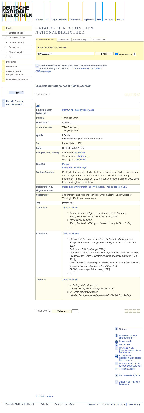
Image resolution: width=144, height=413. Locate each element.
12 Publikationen (70, 233)
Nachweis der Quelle (129, 375)
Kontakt (39, 19)
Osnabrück (79, 152)
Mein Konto (109, 19)
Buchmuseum (99, 39)
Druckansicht (125, 341)
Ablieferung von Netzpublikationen (14, 73)
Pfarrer (65, 164)
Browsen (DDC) (16, 42)
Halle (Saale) (81, 156)
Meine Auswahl (16, 52)
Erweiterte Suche (17, 38)
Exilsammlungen (80, 39)
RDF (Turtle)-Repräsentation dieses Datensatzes (130, 357)
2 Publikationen (70, 279)
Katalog (9, 28)
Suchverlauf (14, 47)
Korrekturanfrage (125, 369)
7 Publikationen (70, 207)
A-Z (47, 19)
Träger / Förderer (59, 19)
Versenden (124, 344)
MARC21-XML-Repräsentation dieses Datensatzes (130, 350)
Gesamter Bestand (45, 39)
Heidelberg (80, 159)
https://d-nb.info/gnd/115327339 (78, 110)
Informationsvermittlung (17, 79)
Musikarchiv (63, 39)
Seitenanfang (134, 404)
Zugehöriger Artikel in (129, 383)
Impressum (89, 19)
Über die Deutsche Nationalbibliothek (15, 102)
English (120, 19)
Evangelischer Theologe (74, 167)
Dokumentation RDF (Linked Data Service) (130, 364)
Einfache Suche (16, 33)
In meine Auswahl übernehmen (128, 336)
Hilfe (99, 19)
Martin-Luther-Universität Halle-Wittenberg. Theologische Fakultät (94, 187)
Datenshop (11, 62)
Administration (44, 396)
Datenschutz (75, 19)
